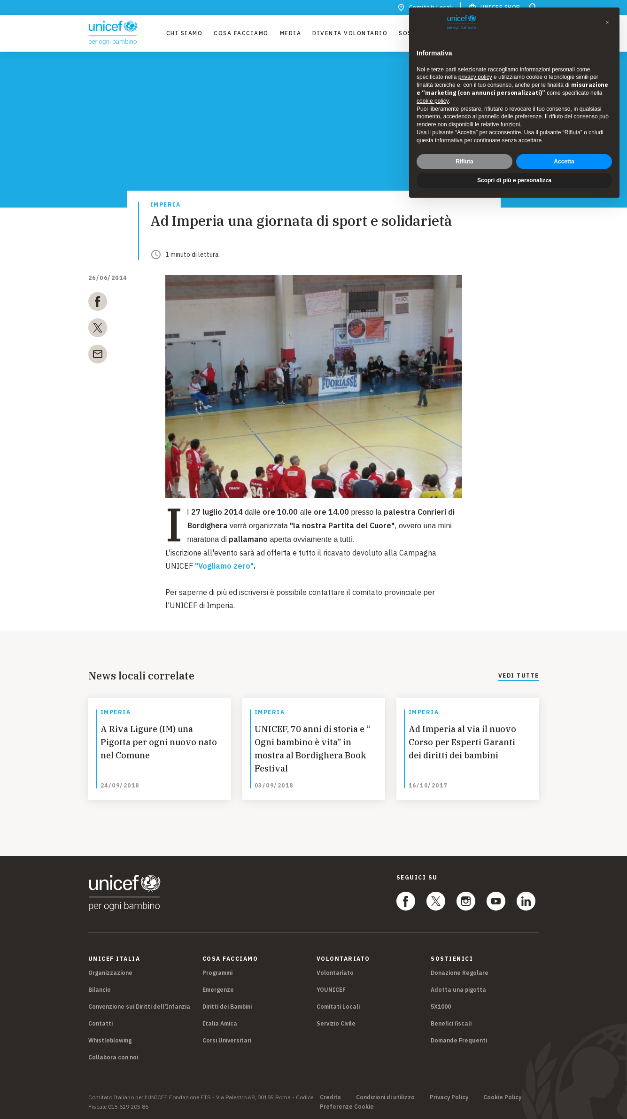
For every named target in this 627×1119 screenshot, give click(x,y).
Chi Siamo (184, 33)
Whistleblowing (110, 1040)
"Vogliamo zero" (224, 566)
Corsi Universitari (226, 1040)
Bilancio (99, 989)
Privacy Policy (449, 1097)
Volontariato (335, 972)
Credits (330, 1097)
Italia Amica (219, 1023)
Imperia (165, 205)
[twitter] (97, 329)
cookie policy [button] (433, 101)
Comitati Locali (338, 1006)
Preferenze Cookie (347, 1107)
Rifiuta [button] (464, 161)
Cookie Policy (502, 1097)
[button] (607, 22)
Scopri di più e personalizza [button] (514, 180)
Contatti (100, 1023)
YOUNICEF (331, 989)
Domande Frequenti (459, 1040)
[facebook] (97, 303)
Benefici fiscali (451, 1023)
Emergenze (218, 989)
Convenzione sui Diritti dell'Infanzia (139, 1006)
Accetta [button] (564, 161)
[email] (97, 356)
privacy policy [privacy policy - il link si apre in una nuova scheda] (475, 77)
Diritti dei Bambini (227, 1006)
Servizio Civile (336, 1023)
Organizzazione (110, 972)
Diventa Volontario (349, 33)
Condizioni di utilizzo (385, 1097)
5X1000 (441, 1006)
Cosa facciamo (241, 33)
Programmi (217, 972)
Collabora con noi (113, 1057)
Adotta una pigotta (458, 989)
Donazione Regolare (459, 972)
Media (291, 33)
